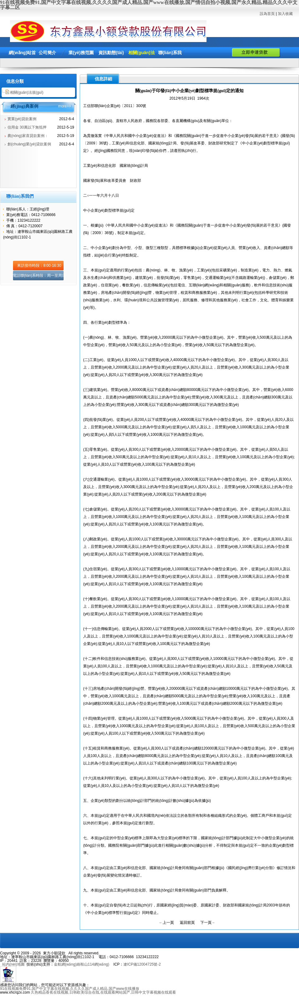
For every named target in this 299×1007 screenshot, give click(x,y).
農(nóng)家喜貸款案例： (27, 136)
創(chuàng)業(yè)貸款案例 (29, 144)
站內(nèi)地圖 (13, 964)
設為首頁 (267, 14)
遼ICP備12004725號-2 (142, 964)
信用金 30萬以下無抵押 (26, 127)
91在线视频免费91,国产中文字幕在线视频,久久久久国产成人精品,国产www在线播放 (69, 988)
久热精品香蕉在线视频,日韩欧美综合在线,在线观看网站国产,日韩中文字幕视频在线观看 (103, 992)
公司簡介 (47, 52)
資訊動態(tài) (111, 52)
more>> (64, 106)
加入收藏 (285, 14)
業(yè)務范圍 (81, 52)
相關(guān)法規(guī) (26, 92)
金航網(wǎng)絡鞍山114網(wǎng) (81, 964)
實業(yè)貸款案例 (21, 119)
